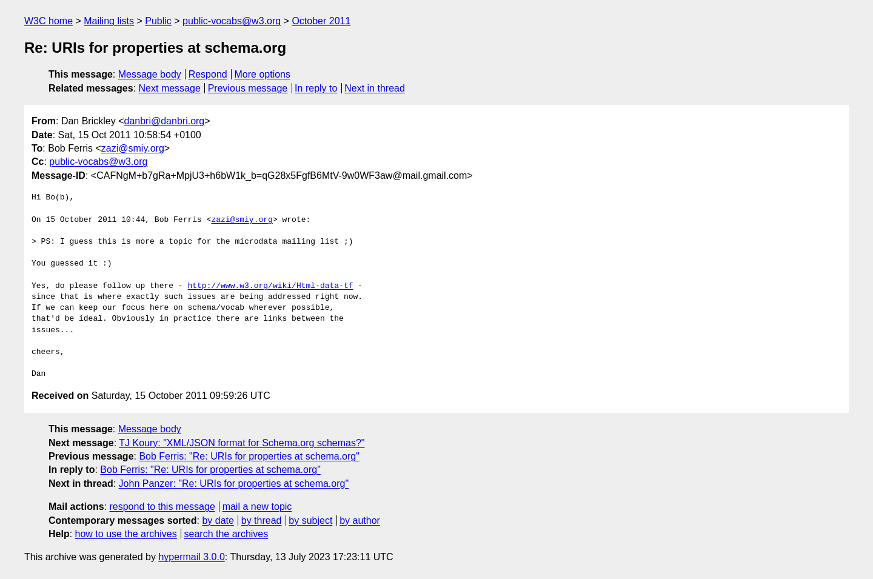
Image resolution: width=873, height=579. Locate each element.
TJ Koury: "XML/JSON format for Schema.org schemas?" (241, 443)
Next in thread (374, 88)
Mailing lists (109, 21)
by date (217, 520)
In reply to (316, 88)
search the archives (226, 534)
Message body (149, 74)
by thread (261, 520)
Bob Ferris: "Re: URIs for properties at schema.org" (249, 456)
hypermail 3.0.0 (191, 557)
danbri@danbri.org (164, 121)
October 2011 (321, 21)
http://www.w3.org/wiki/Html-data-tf (270, 286)
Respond (208, 74)
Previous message (248, 88)
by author (360, 520)
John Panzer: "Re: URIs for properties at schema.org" (234, 483)
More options (263, 74)
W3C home (48, 21)
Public (158, 21)
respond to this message (162, 506)
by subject (310, 520)
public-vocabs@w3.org (231, 21)
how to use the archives (126, 534)
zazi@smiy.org (132, 148)
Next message (170, 88)
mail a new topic (257, 506)
